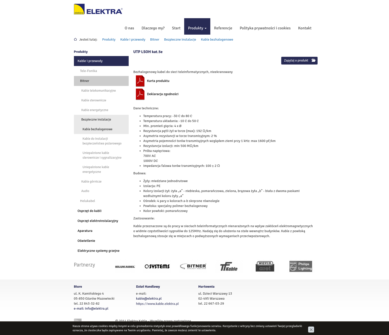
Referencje (223, 28)
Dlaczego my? (153, 28)
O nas (129, 28)
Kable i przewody (132, 39)
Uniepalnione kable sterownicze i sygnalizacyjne (102, 155)
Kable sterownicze (93, 100)
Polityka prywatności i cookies (265, 28)
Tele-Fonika (88, 71)
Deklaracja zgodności (163, 94)
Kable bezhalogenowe (217, 39)
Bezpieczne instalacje (180, 39)
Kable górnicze (91, 182)
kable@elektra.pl (149, 298)
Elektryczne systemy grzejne (99, 251)
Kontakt (305, 28)
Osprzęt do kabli (90, 211)
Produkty (197, 28)
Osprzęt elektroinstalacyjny (98, 221)
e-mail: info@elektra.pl (91, 308)
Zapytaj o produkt (299, 61)
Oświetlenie (86, 241)
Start (176, 28)
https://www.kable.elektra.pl (157, 303)
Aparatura (85, 231)
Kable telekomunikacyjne (98, 91)
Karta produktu (158, 81)
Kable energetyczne (94, 110)
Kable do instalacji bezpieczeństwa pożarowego (102, 141)
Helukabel (87, 201)
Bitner (154, 39)
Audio (85, 191)
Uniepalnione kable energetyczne (96, 169)
